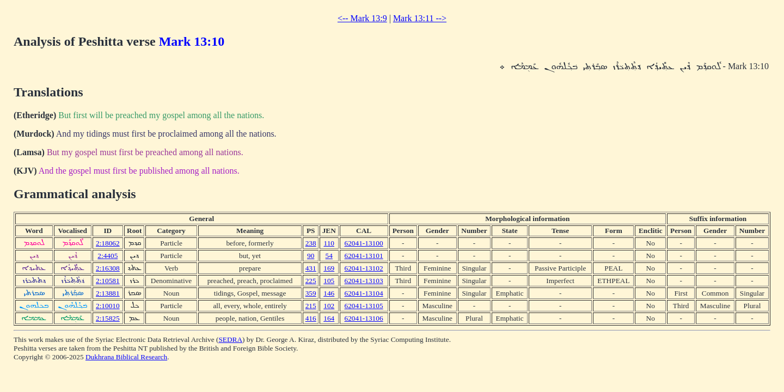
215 (310, 306)
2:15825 (108, 318)
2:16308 (108, 268)
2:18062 (108, 243)
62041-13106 (364, 318)
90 (310, 256)
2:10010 (108, 306)
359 (310, 293)
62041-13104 (364, 293)
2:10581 (108, 281)
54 (329, 256)
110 (328, 243)
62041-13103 (364, 281)
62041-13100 (364, 243)
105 (328, 281)
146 (328, 293)
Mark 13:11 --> (419, 18)
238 (310, 243)
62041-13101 (364, 256)
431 (310, 268)
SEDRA (230, 339)
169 (328, 268)
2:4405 (107, 256)
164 (328, 318)
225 (310, 281)
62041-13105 (364, 306)
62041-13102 (364, 268)
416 (310, 318)
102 (328, 306)
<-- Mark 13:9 (362, 18)
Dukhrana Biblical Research (126, 357)
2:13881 (108, 293)
